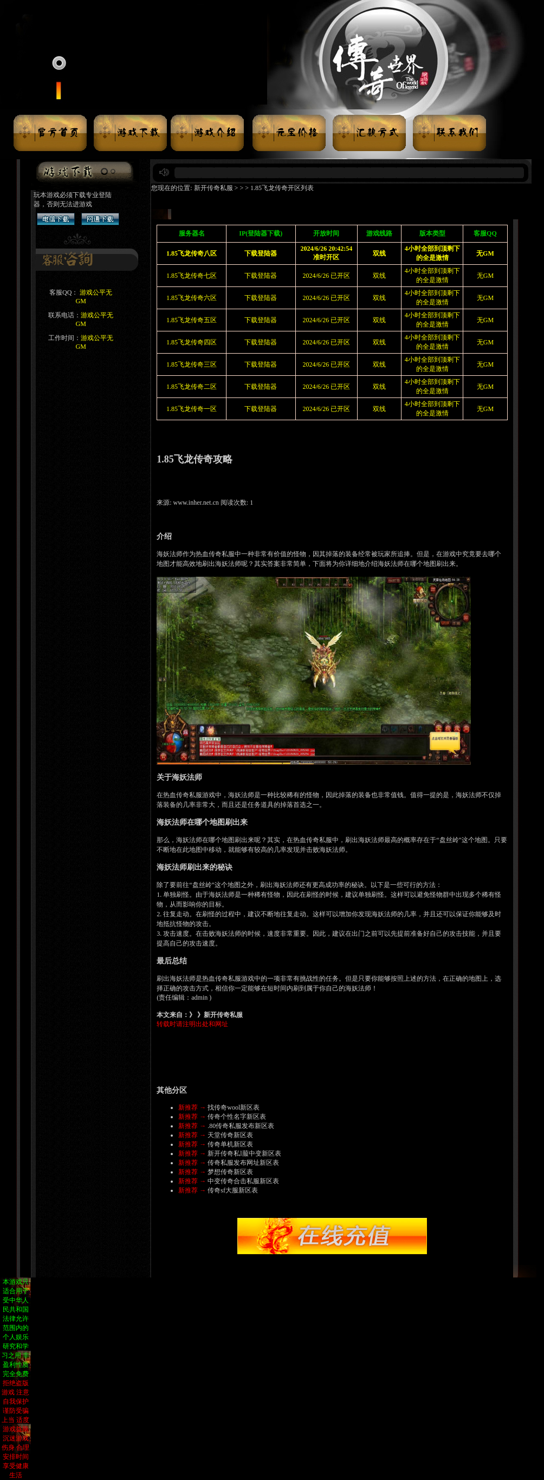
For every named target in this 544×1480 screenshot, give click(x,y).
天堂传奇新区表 (230, 1135)
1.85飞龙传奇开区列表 (282, 188)
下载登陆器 (260, 275)
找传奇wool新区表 (234, 1107)
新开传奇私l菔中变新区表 (244, 1153)
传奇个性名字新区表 (237, 1116)
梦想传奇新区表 (230, 1172)
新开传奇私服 (213, 188)
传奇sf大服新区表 (233, 1190)
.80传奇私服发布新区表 (241, 1126)
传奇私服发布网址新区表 (243, 1162)
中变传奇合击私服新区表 (243, 1181)
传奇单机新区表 (230, 1144)
